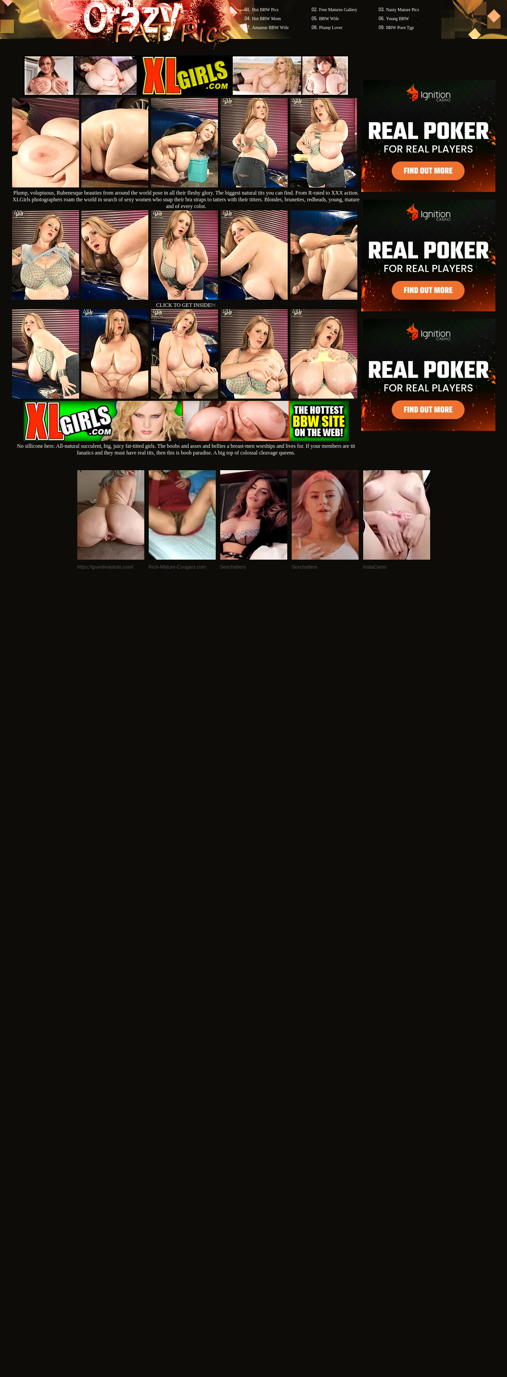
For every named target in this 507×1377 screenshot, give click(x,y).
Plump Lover (331, 27)
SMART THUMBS (269, 1206)
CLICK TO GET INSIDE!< (186, 305)
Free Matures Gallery (338, 9)
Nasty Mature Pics (402, 9)
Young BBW (397, 18)
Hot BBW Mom (266, 18)
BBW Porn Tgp (400, 27)
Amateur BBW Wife (270, 27)
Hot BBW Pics (265, 9)
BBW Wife (329, 18)
